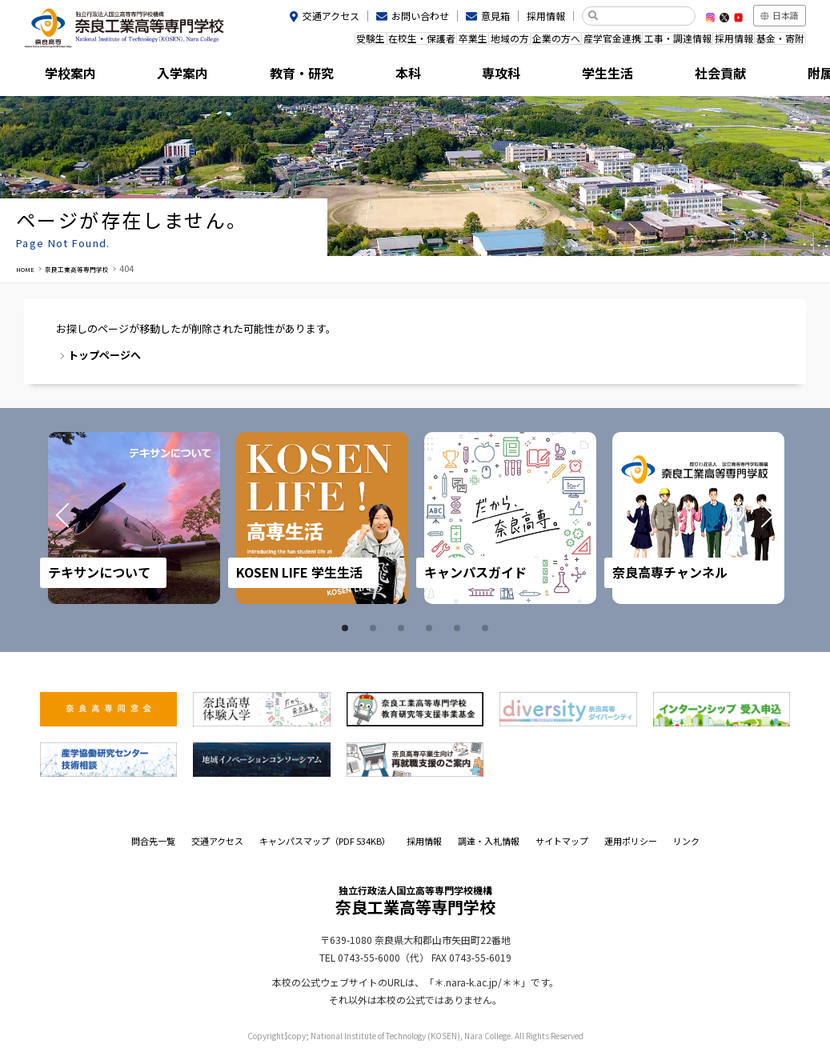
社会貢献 (659, 76)
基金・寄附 (775, 42)
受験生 (288, 42)
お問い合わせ (420, 15)
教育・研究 (268, 76)
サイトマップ (561, 840)
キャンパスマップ (325, 840)
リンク (686, 840)
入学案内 (170, 76)
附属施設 (757, 76)
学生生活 (561, 76)
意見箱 (495, 15)
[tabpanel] (134, 518)
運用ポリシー (630, 840)
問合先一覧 (153, 840)
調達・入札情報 (488, 840)
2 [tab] (375, 628)
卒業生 (410, 42)
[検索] (645, 16)
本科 (366, 76)
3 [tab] (403, 628)
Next (748, 518)
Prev (81, 518)
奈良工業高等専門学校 (96, 268)
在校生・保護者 (349, 42)
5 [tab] (459, 628)
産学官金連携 (579, 42)
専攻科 (464, 76)
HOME (29, 268)
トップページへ (104, 354)
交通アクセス (331, 15)
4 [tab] (431, 628)
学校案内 (72, 76)
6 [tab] (487, 628)
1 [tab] (347, 628)
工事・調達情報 (653, 42)
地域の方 (457, 42)
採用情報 (546, 15)
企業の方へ (514, 42)
